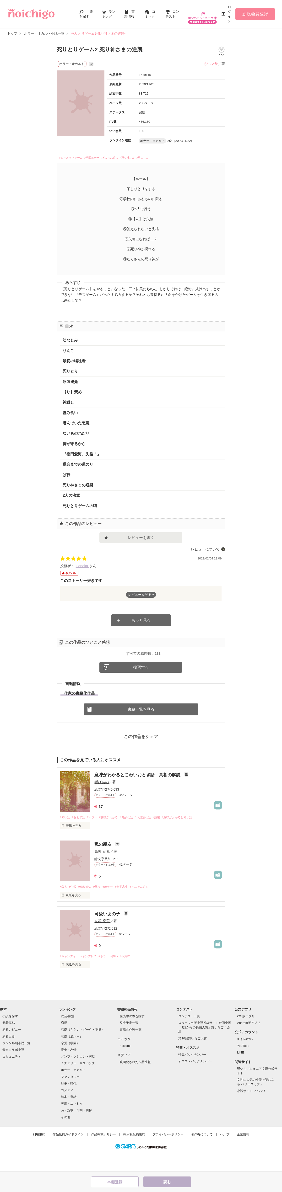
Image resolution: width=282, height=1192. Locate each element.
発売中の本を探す (132, 1036)
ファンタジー (70, 1097)
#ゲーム (84, 158)
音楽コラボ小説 (13, 1070)
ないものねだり (76, 435)
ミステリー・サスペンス (78, 1084)
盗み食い (70, 414)
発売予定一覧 (129, 1043)
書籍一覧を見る (141, 729)
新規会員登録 (255, 13)
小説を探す (10, 1036)
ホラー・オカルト (73, 1090)
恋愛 (64, 1043)
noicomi (125, 1066)
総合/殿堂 (67, 1036)
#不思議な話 (151, 837)
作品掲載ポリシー (103, 1154)
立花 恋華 (102, 941)
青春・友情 (68, 1070)
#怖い (120, 976)
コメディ (67, 1110)
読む (167, 1182)
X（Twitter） (246, 1059)
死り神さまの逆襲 (78, 486)
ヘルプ (224, 1154)
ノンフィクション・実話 (78, 1077)
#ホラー (95, 837)
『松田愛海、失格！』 (82, 455)
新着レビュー (11, 1050)
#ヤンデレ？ (91, 976)
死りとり (70, 373)
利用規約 (39, 1154)
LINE (240, 1073)
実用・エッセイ (72, 1124)
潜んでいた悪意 (76, 424)
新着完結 (8, 1043)
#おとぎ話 (80, 837)
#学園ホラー (103, 158)
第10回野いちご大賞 (192, 1059)
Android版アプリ (248, 1043)
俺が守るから (74, 445)
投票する (141, 687)
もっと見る (141, 622)
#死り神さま (151, 158)
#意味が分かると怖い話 (189, 837)
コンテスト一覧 (189, 1036)
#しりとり (67, 158)
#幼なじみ (171, 158)
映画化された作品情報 (135, 1082)
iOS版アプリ (246, 1036)
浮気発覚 (70, 383)
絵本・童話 (68, 1117)
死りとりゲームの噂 (80, 507)
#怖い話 (65, 837)
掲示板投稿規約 (134, 1154)
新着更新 (8, 1057)
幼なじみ (70, 342)
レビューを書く (141, 539)
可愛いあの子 (107, 933)
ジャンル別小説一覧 (16, 1063)
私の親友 (103, 864)
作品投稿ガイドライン (68, 1154)
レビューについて (205, 550)
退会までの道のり (78, 466)
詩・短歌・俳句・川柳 (76, 1131)
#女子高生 (128, 907)
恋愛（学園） (70, 1063)
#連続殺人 (88, 907)
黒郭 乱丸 (102, 871)
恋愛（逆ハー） (72, 1057)
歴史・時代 (68, 1104)
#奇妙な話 (133, 837)
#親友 (101, 907)
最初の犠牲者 (74, 362)
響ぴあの (101, 801)
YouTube (243, 1066)
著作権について (202, 1154)
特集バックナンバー (192, 1075)
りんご (68, 352)
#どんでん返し (127, 158)
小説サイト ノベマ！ (251, 1111)
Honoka (82, 567)
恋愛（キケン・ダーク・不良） (82, 1050)
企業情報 (243, 1154)
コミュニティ (11, 1077)
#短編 (166, 837)
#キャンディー (70, 976)
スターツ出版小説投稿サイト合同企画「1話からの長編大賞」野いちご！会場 (204, 1048)
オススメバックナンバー (195, 1081)
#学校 (74, 907)
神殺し (68, 404)
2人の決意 (71, 497)
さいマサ (211, 64)
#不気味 (131, 976)
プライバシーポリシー (168, 1154)
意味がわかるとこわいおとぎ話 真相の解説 (138, 794)
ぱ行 (66, 476)
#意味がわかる (113, 837)
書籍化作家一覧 (130, 1050)
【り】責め (72, 393)
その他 (65, 1137)
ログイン (229, 14)
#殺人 (64, 907)
